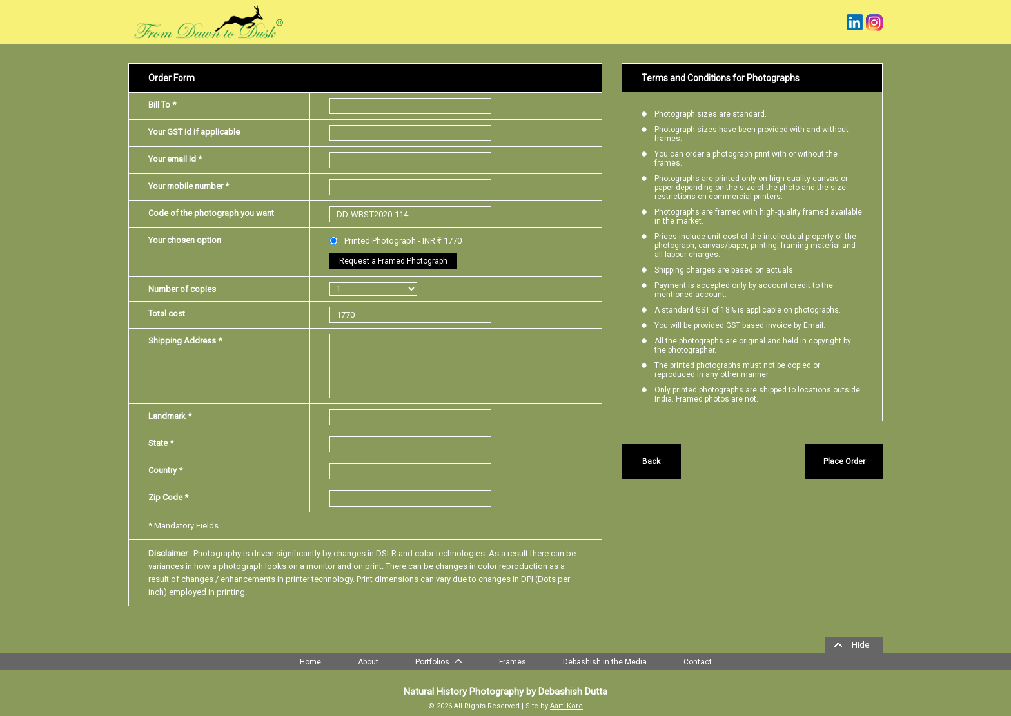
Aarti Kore (566, 706)
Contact (697, 661)
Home (310, 661)
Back (651, 461)
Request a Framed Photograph (393, 261)
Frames (512, 661)
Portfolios (438, 660)
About (368, 661)
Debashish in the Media (605, 661)
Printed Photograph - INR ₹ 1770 (395, 241)
